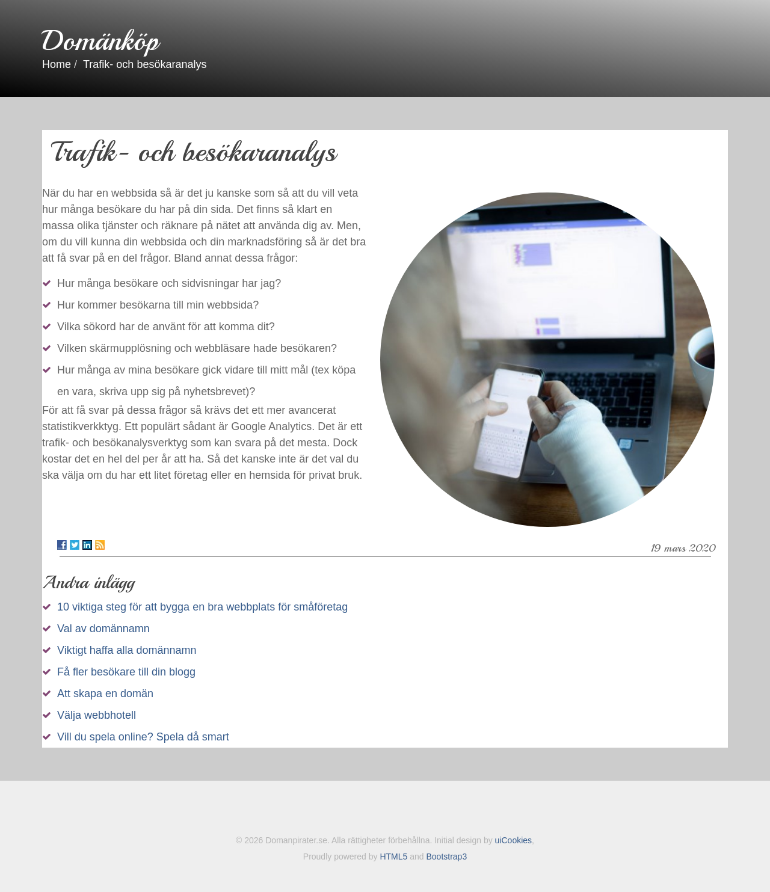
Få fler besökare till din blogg (126, 672)
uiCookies (513, 840)
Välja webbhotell (96, 715)
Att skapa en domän (105, 693)
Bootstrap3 (446, 856)
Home (56, 64)
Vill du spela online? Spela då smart (143, 737)
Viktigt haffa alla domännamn (127, 650)
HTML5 (393, 856)
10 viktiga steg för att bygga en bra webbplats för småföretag (202, 607)
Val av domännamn (103, 629)
